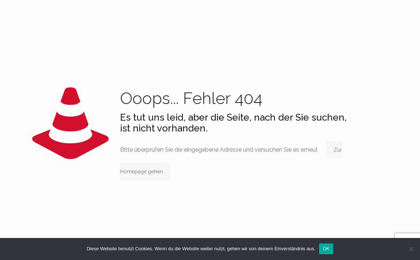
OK (326, 248)
